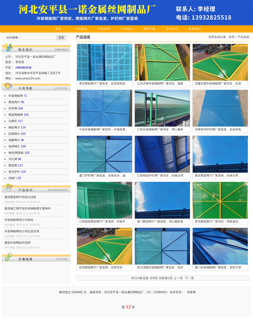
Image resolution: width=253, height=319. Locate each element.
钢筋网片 (14, 127)
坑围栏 (12, 121)
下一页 (189, 278)
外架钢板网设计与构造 (19, 219)
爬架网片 (14, 102)
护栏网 (12, 108)
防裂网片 (14, 133)
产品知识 (126, 28)
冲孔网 (12, 159)
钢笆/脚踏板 (16, 152)
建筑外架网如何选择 (18, 242)
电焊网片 (14, 146)
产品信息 (81, 28)
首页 (58, 28)
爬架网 (12, 165)
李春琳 (191, 292)
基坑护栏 (14, 171)
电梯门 (12, 178)
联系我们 (195, 28)
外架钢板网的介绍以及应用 (22, 231)
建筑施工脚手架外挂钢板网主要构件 (28, 208)
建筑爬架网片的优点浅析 (20, 197)
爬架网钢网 (15, 114)
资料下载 (149, 28)
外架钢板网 (15, 95)
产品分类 (104, 28)
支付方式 (172, 28)
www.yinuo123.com (27, 78)
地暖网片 (14, 140)
